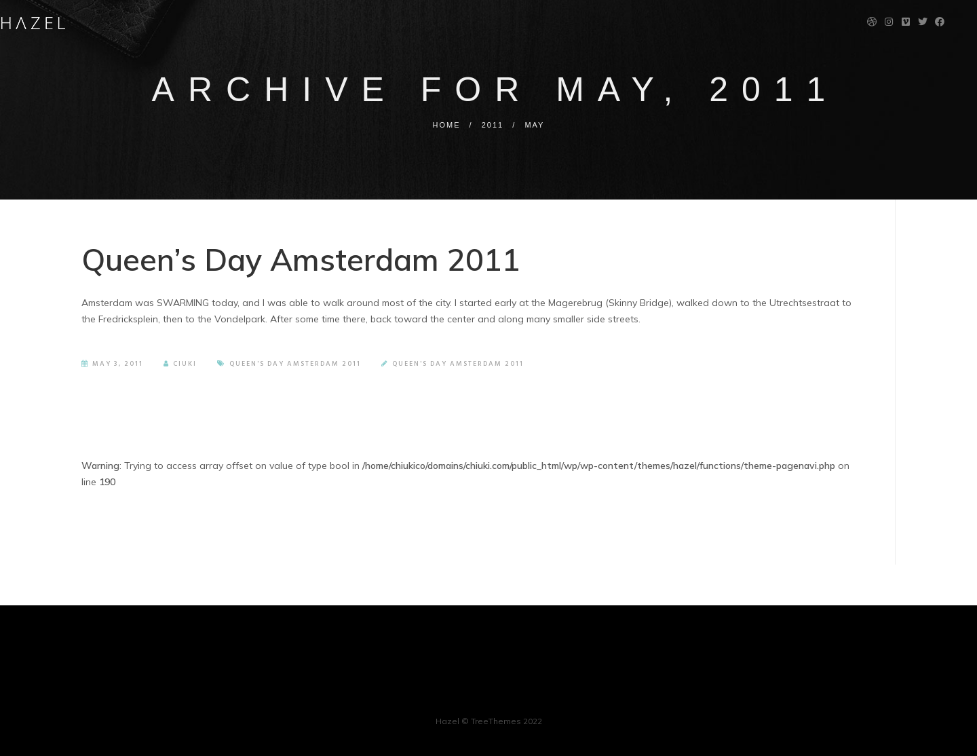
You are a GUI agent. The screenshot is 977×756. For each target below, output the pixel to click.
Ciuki (180, 363)
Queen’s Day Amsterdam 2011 (300, 259)
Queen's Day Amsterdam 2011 (295, 363)
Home (447, 125)
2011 (492, 125)
